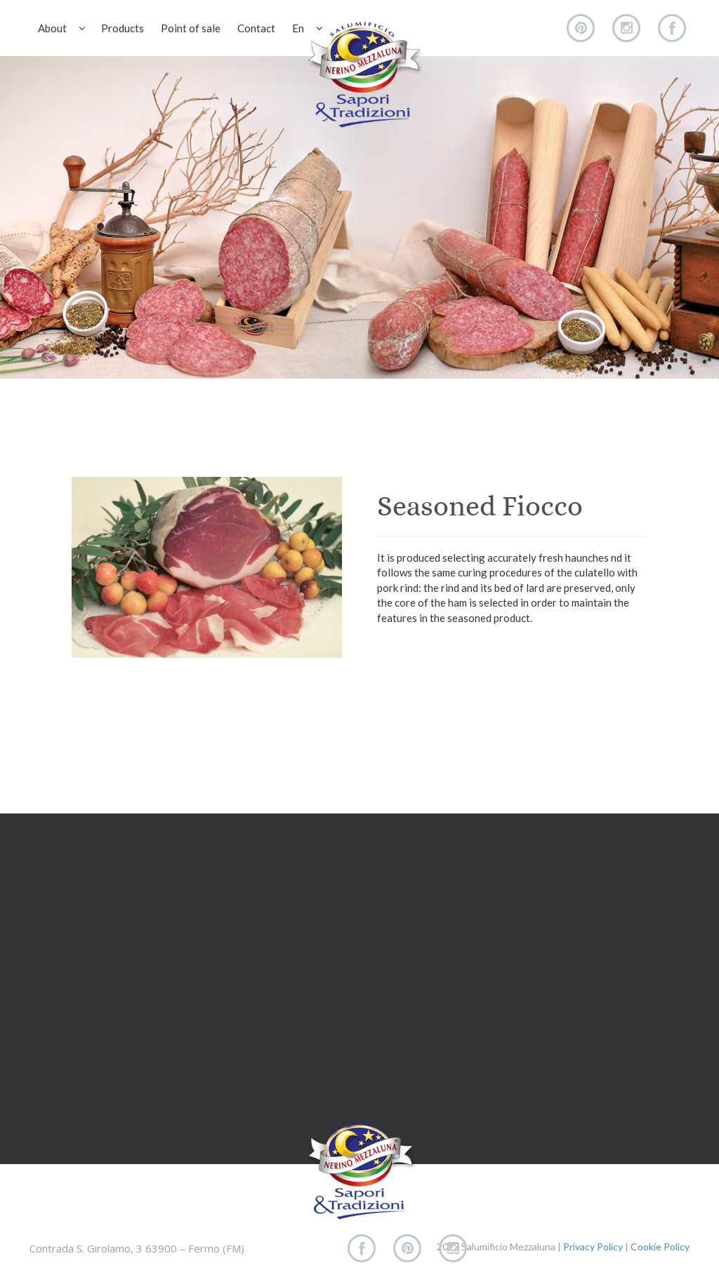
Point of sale (190, 28)
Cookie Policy (660, 1246)
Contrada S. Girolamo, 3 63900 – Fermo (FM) (136, 1248)
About (62, 28)
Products (122, 28)
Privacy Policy (593, 1246)
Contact (256, 28)
